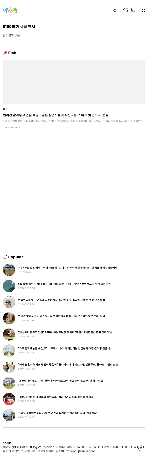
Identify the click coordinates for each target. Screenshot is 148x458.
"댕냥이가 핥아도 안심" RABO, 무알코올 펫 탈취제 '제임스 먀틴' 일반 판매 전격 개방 (65, 332)
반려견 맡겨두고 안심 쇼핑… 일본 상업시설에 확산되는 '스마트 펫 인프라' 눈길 (55, 115)
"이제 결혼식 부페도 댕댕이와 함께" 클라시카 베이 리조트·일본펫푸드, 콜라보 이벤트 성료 (68, 364)
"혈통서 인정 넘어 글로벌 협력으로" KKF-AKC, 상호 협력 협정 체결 (55, 396)
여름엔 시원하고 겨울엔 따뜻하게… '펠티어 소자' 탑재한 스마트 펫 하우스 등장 (61, 300)
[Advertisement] (74, 162)
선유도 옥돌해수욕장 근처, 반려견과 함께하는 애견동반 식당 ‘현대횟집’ (57, 413)
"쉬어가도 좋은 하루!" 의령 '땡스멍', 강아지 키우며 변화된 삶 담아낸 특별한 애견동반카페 (68, 267)
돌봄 (5, 108)
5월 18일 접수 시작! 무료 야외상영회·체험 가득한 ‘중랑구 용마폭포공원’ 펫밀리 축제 (64, 283)
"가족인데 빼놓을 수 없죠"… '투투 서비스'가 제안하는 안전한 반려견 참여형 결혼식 (64, 348)
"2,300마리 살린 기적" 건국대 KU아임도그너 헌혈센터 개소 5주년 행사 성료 (60, 380)
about (7, 443)
